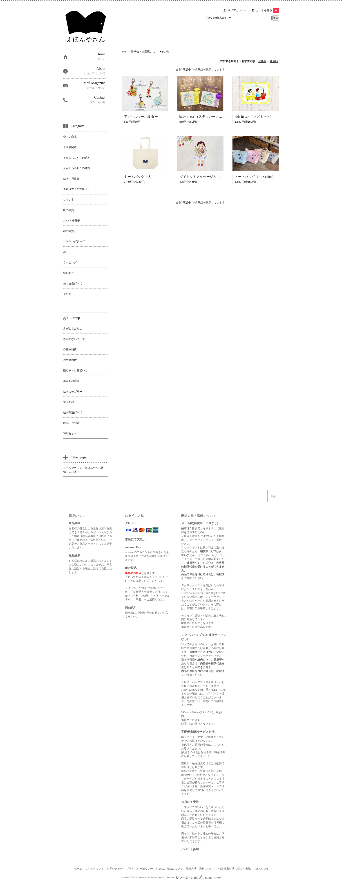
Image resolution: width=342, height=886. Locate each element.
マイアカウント (237, 10)
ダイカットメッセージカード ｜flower (207, 176)
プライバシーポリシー (139, 868)
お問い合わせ (115, 868)
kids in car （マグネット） (254, 116)
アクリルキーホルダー (141, 116)
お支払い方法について (169, 868)
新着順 (274, 61)
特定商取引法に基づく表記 (234, 868)
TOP (124, 51)
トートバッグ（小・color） (255, 176)
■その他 (164, 51)
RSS (256, 868)
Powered (194, 877)
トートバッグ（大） (139, 176)
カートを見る (267, 10)
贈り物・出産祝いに (143, 51)
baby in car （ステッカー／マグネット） (209, 116)
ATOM (264, 868)
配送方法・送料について (200, 868)
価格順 (262, 61)
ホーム (78, 868)
